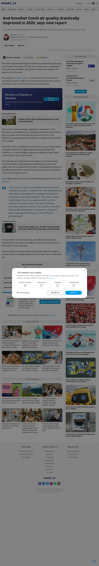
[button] (23, 293)
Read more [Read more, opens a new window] (50, 278)
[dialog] (49, 283)
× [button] (84, 270)
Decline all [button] (55, 293)
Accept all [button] (73, 293)
